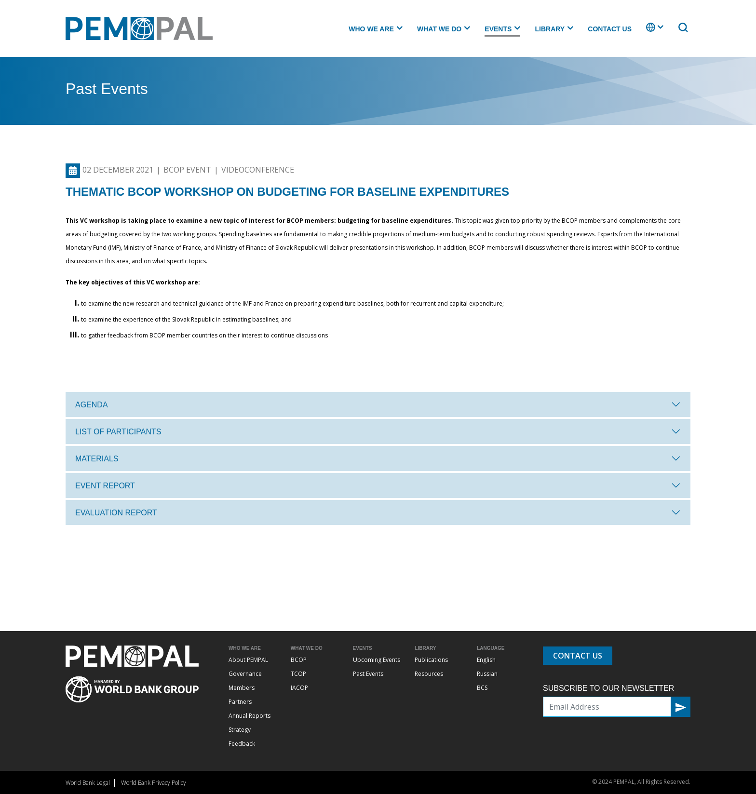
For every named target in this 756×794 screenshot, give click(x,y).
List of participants (118, 432)
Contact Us (610, 29)
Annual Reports (249, 716)
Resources (429, 674)
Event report (105, 486)
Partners (240, 702)
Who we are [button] (371, 29)
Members (242, 688)
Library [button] (550, 29)
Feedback (242, 744)
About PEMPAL (248, 660)
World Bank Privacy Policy (153, 783)
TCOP (298, 674)
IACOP (299, 688)
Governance (245, 674)
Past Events (368, 674)
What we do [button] (439, 29)
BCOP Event (187, 169)
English (486, 660)
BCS (482, 688)
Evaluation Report (116, 513)
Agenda (91, 405)
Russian (487, 674)
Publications (431, 660)
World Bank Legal (88, 783)
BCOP (299, 660)
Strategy (240, 730)
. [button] (647, 32)
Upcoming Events (376, 660)
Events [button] (498, 29)
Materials (97, 459)
